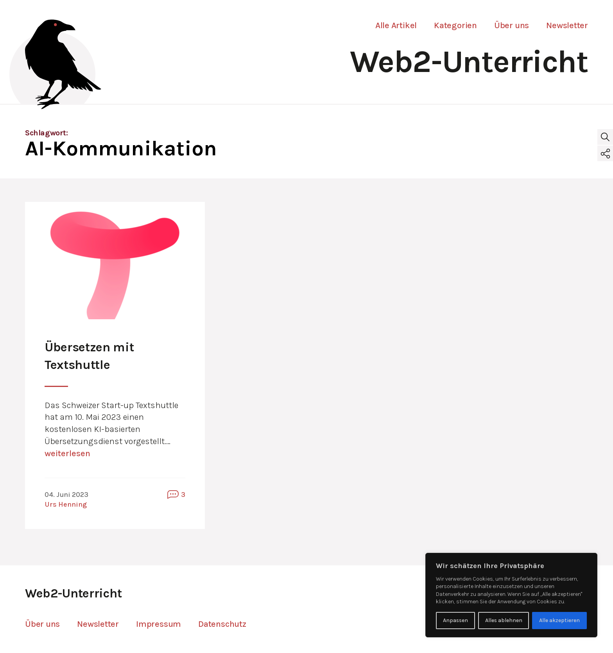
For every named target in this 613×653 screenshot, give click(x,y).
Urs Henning (66, 504)
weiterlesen (67, 453)
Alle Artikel (396, 25)
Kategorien (455, 25)
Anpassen (455, 620)
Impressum (158, 624)
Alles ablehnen (503, 620)
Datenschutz (222, 624)
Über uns (511, 25)
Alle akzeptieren (559, 620)
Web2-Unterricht (469, 61)
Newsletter (567, 25)
